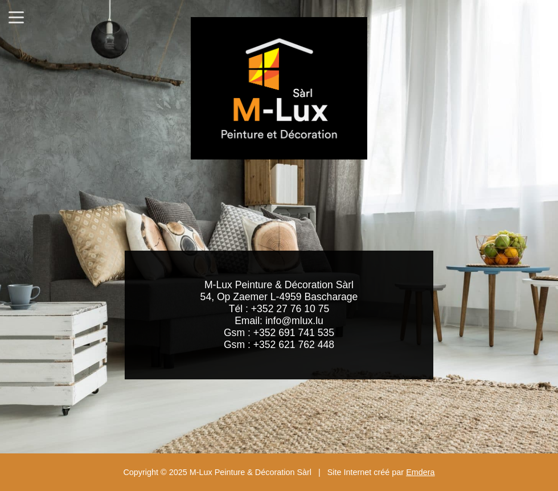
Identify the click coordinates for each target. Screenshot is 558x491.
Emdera (420, 472)
